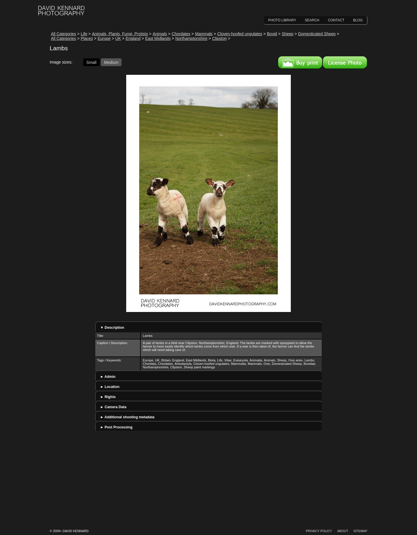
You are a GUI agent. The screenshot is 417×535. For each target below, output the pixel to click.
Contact (336, 20)
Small (91, 62)
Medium (111, 62)
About (342, 531)
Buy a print (300, 62)
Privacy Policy (319, 531)
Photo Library (282, 20)
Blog (358, 20)
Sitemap (360, 531)
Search (312, 20)
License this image (345, 62)
